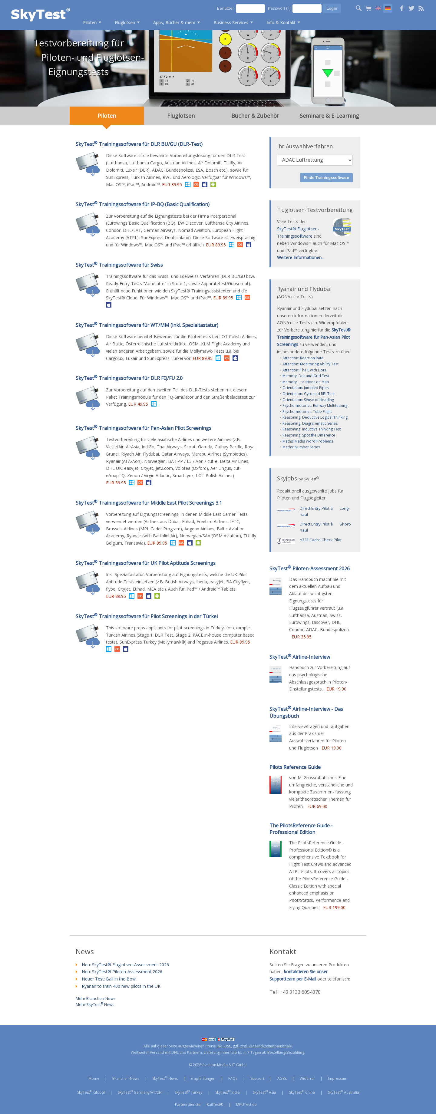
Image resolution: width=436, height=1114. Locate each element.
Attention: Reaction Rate (302, 358)
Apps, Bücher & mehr (174, 22)
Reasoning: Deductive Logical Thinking (315, 417)
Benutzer (225, 8)
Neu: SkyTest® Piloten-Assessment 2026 (122, 971)
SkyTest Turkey (188, 1092)
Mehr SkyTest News (95, 1004)
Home (94, 1078)
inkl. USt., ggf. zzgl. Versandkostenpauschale (254, 1046)
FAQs (232, 1078)
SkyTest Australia (343, 1092)
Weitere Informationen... (300, 257)
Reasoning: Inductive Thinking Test (311, 429)
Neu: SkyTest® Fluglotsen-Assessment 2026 (125, 964)
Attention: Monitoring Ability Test (310, 364)
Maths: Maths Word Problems (307, 441)
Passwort (279, 8)
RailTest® (215, 1104)
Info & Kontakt (281, 22)
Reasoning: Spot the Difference (308, 435)
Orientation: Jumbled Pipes (305, 387)
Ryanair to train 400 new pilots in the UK (121, 986)
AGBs (282, 1078)
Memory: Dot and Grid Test (305, 375)
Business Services (230, 22)
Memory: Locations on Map (305, 381)
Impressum (337, 1078)
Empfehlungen (203, 1078)
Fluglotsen (125, 22)
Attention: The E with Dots (304, 370)
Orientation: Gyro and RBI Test (308, 393)
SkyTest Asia (264, 1092)
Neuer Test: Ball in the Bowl (109, 979)
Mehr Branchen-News (96, 998)
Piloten (90, 22)
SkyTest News (165, 1078)
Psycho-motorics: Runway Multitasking (314, 405)
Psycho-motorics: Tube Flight (307, 411)
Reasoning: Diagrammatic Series (310, 423)
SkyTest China (302, 1092)
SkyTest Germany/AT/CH (140, 1092)
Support (257, 1078)
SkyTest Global (91, 1092)
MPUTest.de (246, 1104)
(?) (288, 8)
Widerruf (307, 1078)
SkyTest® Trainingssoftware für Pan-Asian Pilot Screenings (314, 337)
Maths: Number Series (301, 447)
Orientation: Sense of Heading (308, 399)
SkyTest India (227, 1092)
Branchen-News (125, 1078)
